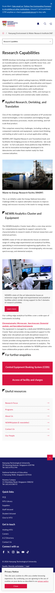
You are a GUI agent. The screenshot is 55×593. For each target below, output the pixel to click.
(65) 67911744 (11, 467)
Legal (27, 566)
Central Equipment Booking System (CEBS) (27, 367)
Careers (5, 534)
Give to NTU (7, 517)
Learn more (11, 309)
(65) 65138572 (11, 484)
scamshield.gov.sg (28, 12)
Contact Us (7, 542)
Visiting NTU (7, 530)
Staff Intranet (7, 509)
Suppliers (6, 505)
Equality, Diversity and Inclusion (12, 566)
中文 (4, 497)
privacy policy (43, 581)
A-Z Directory (8, 538)
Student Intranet (9, 513)
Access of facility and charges (27, 379)
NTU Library (7, 501)
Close (15, 586)
